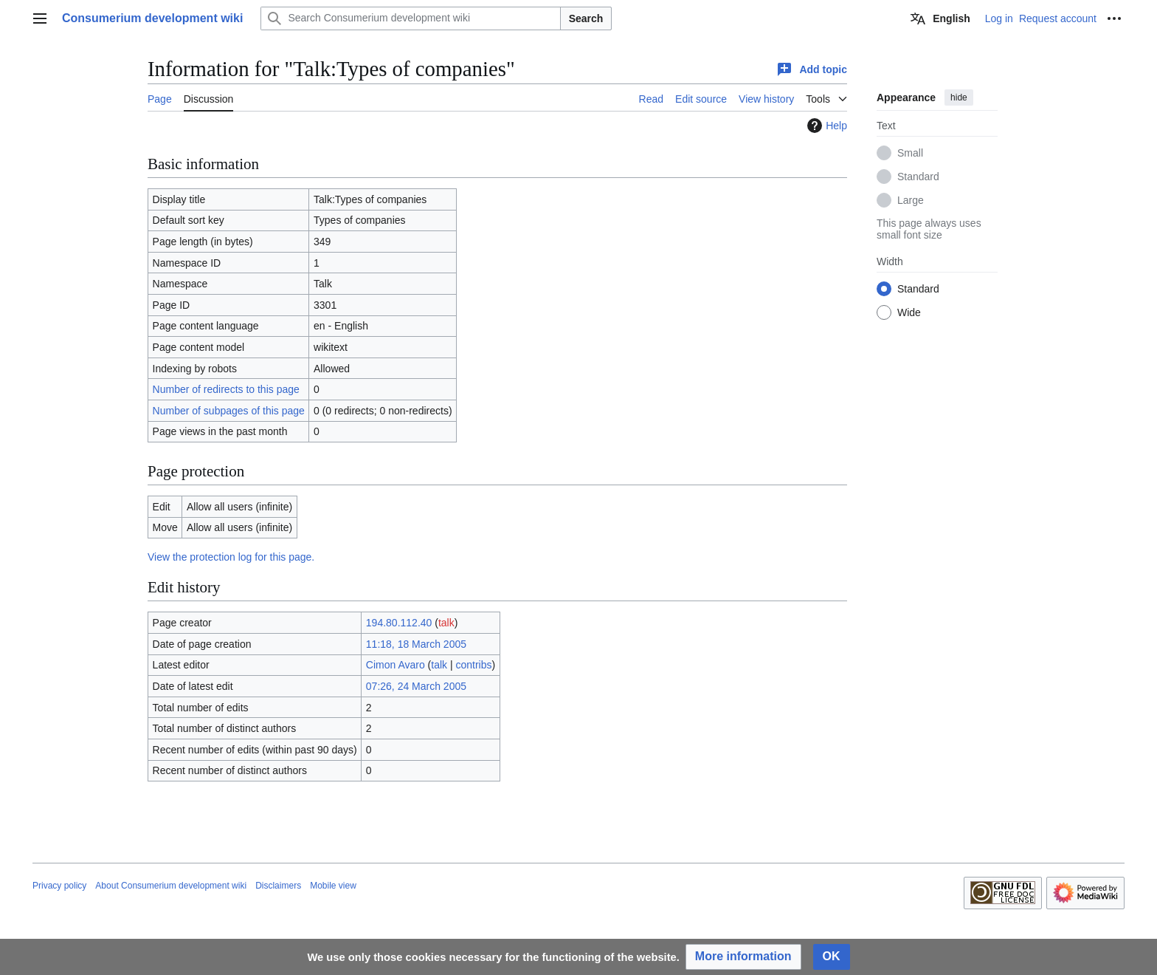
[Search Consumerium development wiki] (410, 18)
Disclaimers (278, 885)
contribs (474, 665)
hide (958, 97)
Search (586, 18)
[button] (743, 957)
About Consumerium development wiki (170, 885)
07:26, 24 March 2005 (416, 686)
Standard (918, 176)
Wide (909, 312)
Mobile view (333, 885)
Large (910, 200)
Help (825, 125)
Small (910, 153)
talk (446, 623)
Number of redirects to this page (226, 389)
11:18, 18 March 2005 (416, 644)
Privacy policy (59, 885)
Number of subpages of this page (229, 411)
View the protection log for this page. (231, 557)
